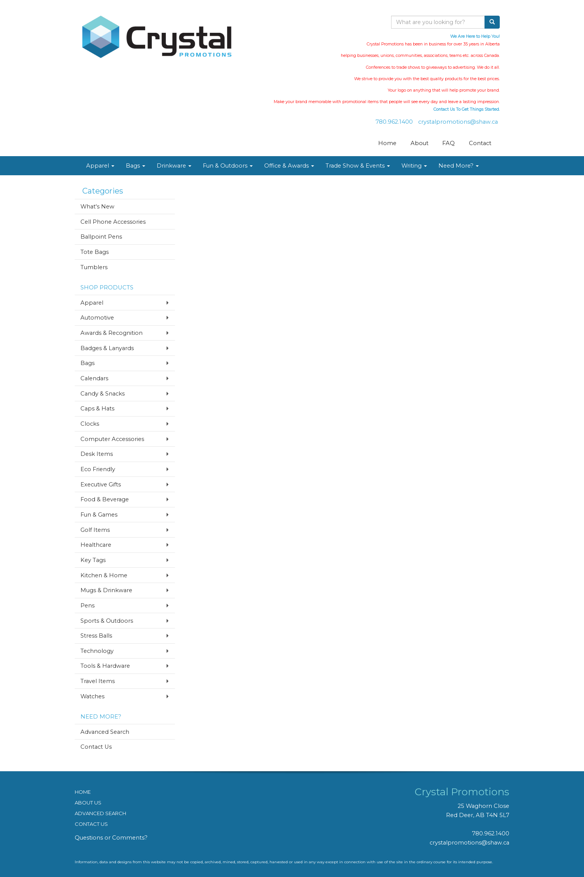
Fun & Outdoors (228, 165)
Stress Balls (96, 635)
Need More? (458, 165)
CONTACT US (91, 824)
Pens (87, 605)
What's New (97, 206)
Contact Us (96, 746)
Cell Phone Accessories (113, 221)
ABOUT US (88, 802)
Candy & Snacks (102, 393)
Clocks (89, 423)
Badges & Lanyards (107, 348)
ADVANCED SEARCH (100, 813)
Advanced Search (104, 731)
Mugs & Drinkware (106, 590)
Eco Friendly (97, 469)
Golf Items (95, 530)
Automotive (97, 317)
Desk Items (96, 454)
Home (387, 143)
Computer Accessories (112, 439)
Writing (414, 165)
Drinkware (174, 165)
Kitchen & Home (103, 575)
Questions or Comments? (111, 837)
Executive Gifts (100, 484)
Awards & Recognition (111, 332)
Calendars (94, 378)
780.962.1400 (394, 121)
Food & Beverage (104, 499)
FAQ (448, 143)
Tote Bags (94, 252)
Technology (97, 651)
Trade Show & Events (358, 165)
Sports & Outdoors (106, 620)
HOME (83, 792)
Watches (92, 696)
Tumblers (93, 267)
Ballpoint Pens (101, 236)
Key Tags (93, 560)
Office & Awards (289, 165)
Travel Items (97, 681)
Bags (135, 165)
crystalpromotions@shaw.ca (458, 121)
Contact (480, 143)
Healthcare (95, 544)
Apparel (100, 165)
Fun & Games (98, 514)
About (419, 143)
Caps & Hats (97, 408)
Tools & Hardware (105, 665)
